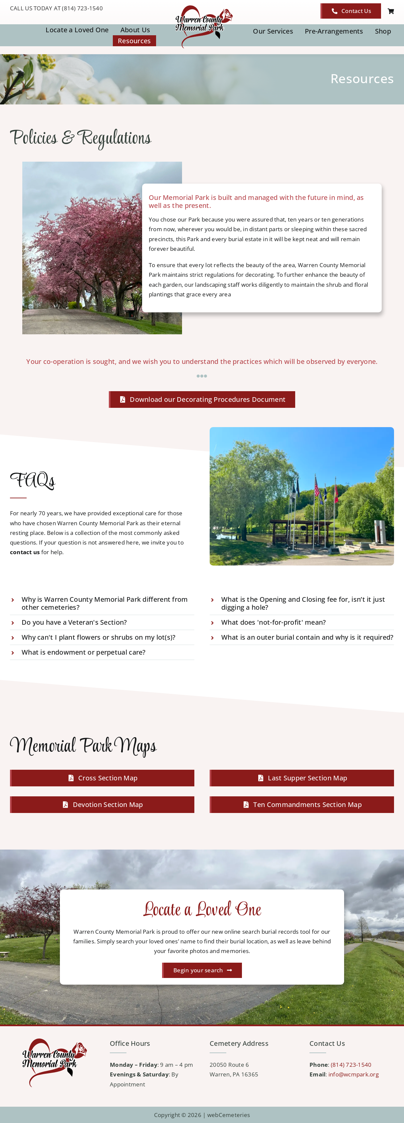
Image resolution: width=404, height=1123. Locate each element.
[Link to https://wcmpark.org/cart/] (391, 11)
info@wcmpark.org (353, 1074)
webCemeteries (228, 1115)
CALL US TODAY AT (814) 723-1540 (56, 8)
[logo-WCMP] (202, 6)
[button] (102, 603)
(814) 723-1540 (351, 1064)
